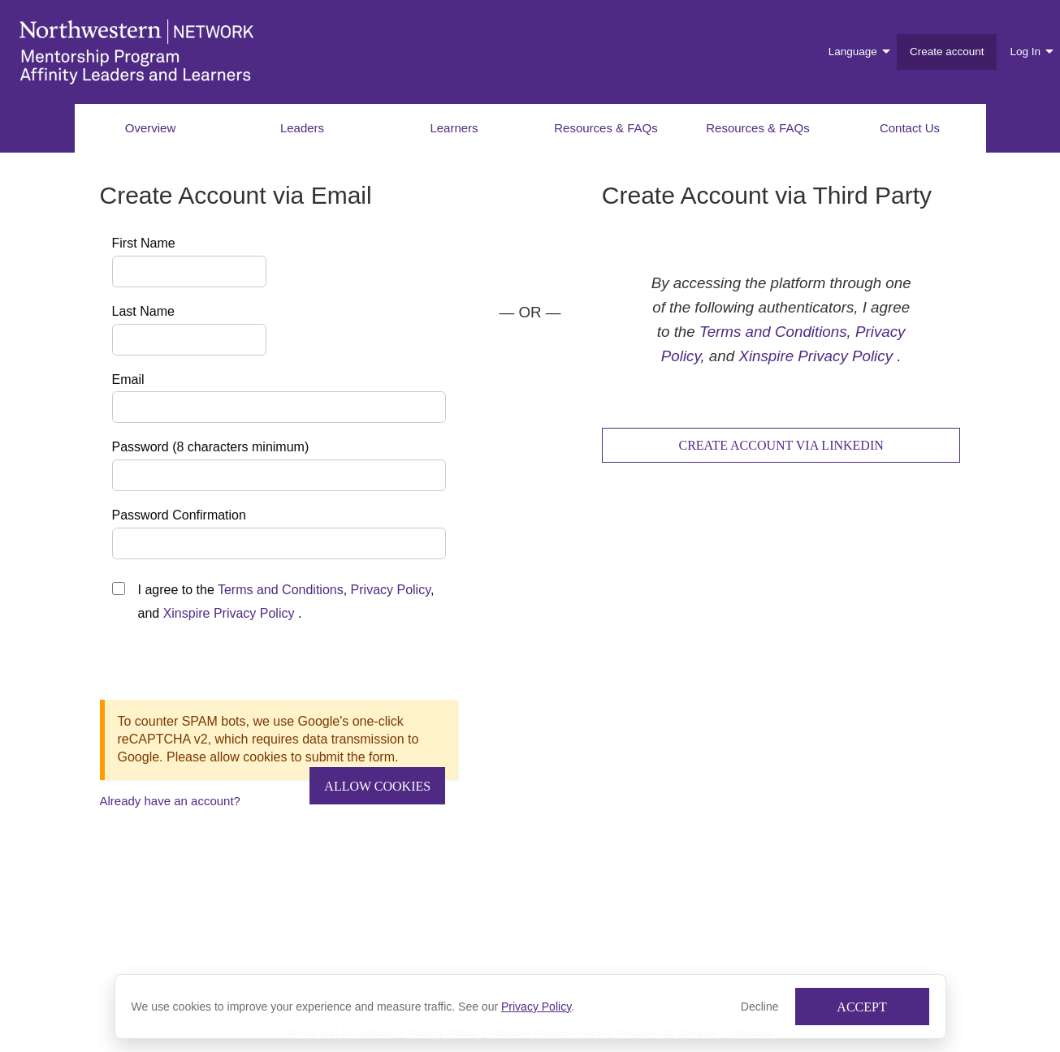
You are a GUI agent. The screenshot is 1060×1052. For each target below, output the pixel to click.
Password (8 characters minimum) (210, 447)
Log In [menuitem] (1025, 51)
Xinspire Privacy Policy (229, 613)
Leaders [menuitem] (302, 128)
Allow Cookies (377, 786)
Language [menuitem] (853, 51)
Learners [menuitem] (454, 128)
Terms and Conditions (281, 590)
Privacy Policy (536, 1006)
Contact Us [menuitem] (910, 128)
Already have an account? (170, 801)
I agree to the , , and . (286, 601)
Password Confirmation (179, 515)
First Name (143, 243)
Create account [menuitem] (947, 51)
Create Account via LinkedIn (780, 445)
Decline (760, 1006)
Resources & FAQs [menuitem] (606, 128)
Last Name (143, 311)
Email (128, 379)
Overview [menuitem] (150, 128)
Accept (861, 1007)
